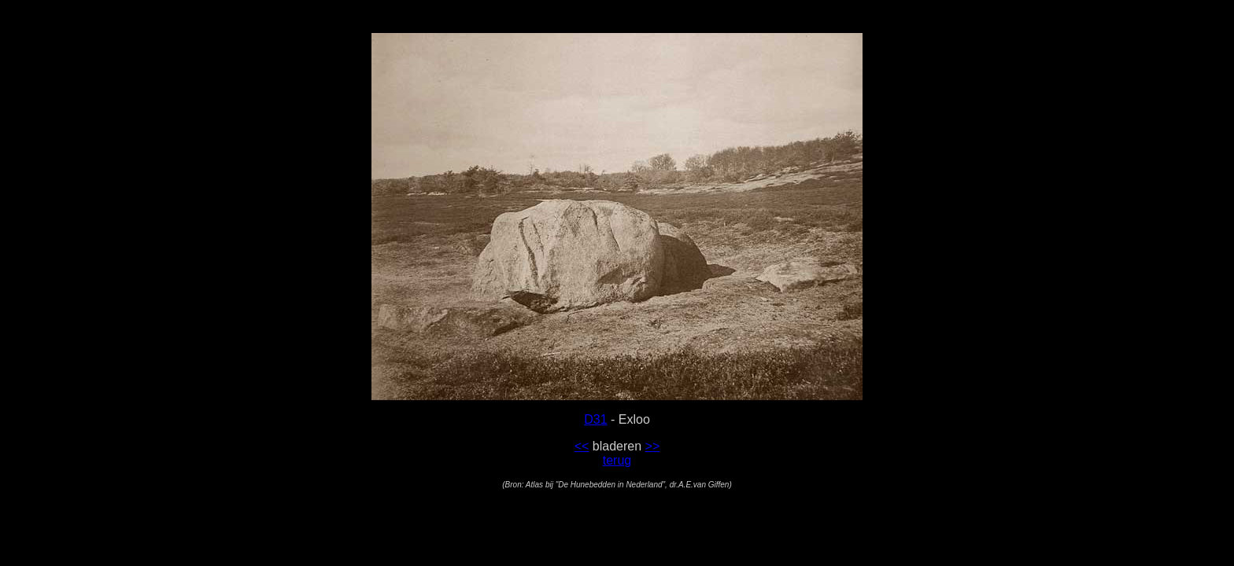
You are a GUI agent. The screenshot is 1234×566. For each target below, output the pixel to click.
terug (617, 460)
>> (652, 446)
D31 (595, 419)
